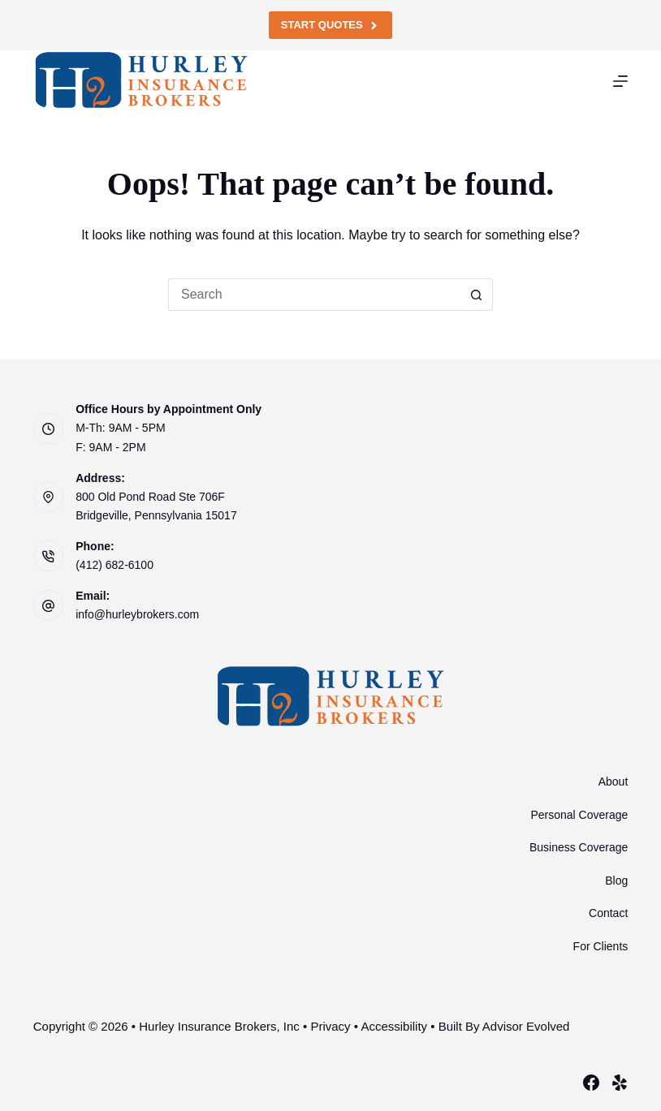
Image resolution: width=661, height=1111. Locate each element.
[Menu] (620, 81)
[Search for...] (314, 294)
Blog (616, 880)
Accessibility (394, 1026)
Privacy (330, 1026)
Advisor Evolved (526, 1026)
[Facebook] (591, 1082)
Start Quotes (330, 25)
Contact (608, 912)
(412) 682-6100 (114, 564)
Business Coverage (578, 847)
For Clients (601, 946)
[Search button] (476, 294)
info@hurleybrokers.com (137, 614)
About (613, 781)
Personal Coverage (579, 814)
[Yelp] (619, 1082)
